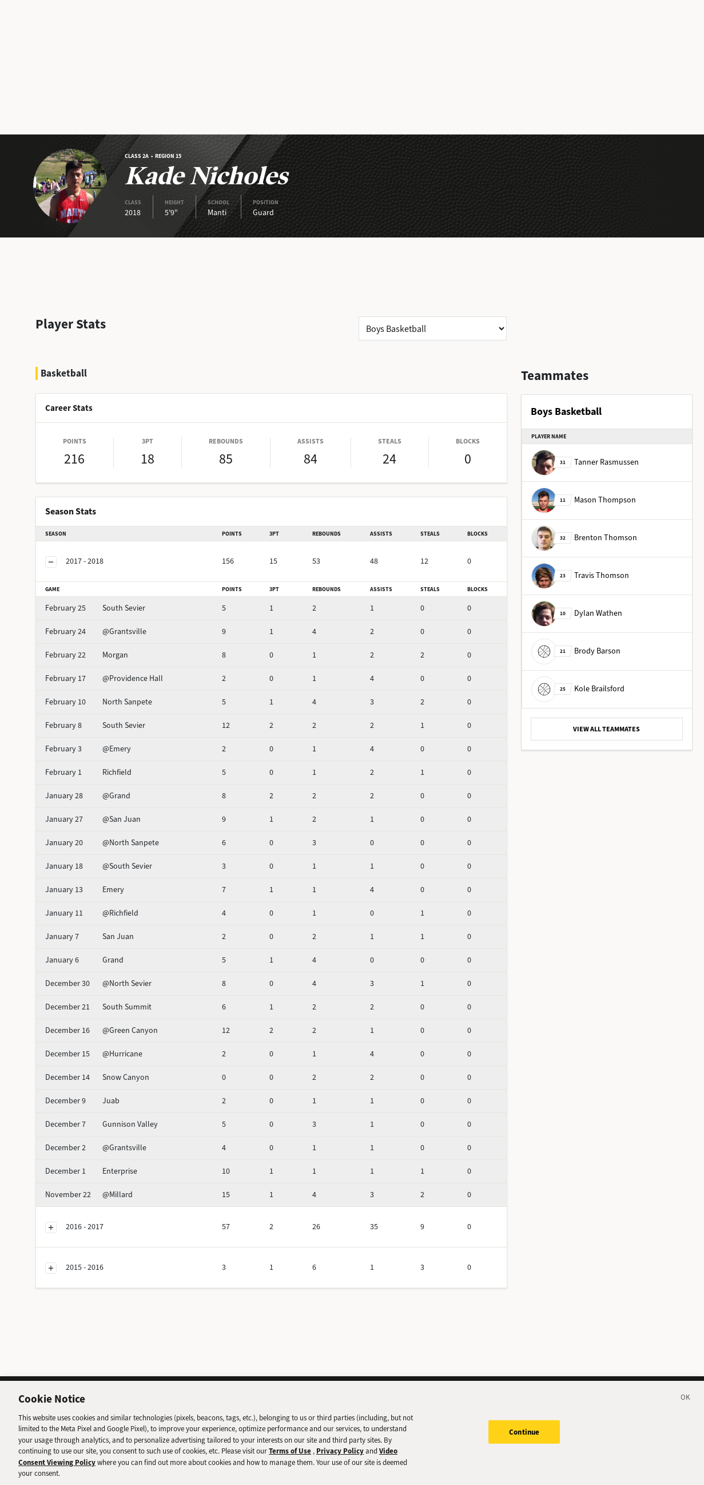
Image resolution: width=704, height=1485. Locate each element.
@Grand (87, 795)
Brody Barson (576, 651)
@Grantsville (95, 631)
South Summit (98, 1006)
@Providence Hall (104, 678)
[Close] (685, 1406)
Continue (524, 1439)
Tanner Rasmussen (585, 462)
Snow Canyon (97, 1077)
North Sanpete (98, 701)
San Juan (89, 936)
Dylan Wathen (576, 613)
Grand (84, 960)
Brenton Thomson (584, 537)
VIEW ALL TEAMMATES (606, 729)
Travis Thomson (580, 575)
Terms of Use (290, 1458)
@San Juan (93, 819)
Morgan (86, 655)
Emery (84, 889)
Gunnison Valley (101, 1124)
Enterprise (91, 1171)
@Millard (89, 1194)
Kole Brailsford (578, 688)
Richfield (88, 772)
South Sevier (95, 608)
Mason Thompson (583, 499)
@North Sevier (98, 983)
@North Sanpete (102, 842)
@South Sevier (98, 866)
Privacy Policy (340, 1458)
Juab (82, 1100)
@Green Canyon (101, 1030)
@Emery (88, 748)
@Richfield (91, 913)
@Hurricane (93, 1053)
